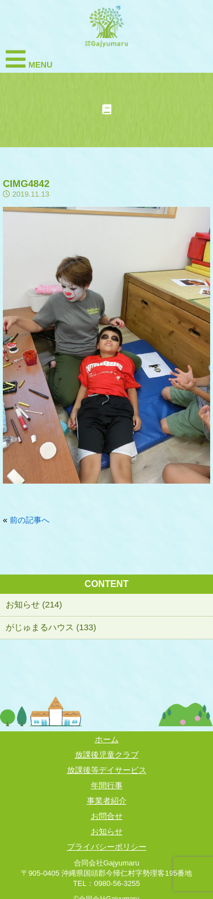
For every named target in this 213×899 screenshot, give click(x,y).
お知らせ (107, 831)
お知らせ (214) (34, 604)
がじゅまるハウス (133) (51, 627)
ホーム (107, 739)
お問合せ (107, 816)
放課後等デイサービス (107, 770)
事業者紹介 (107, 800)
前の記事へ (29, 520)
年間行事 (107, 785)
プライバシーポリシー (107, 846)
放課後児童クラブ (107, 754)
